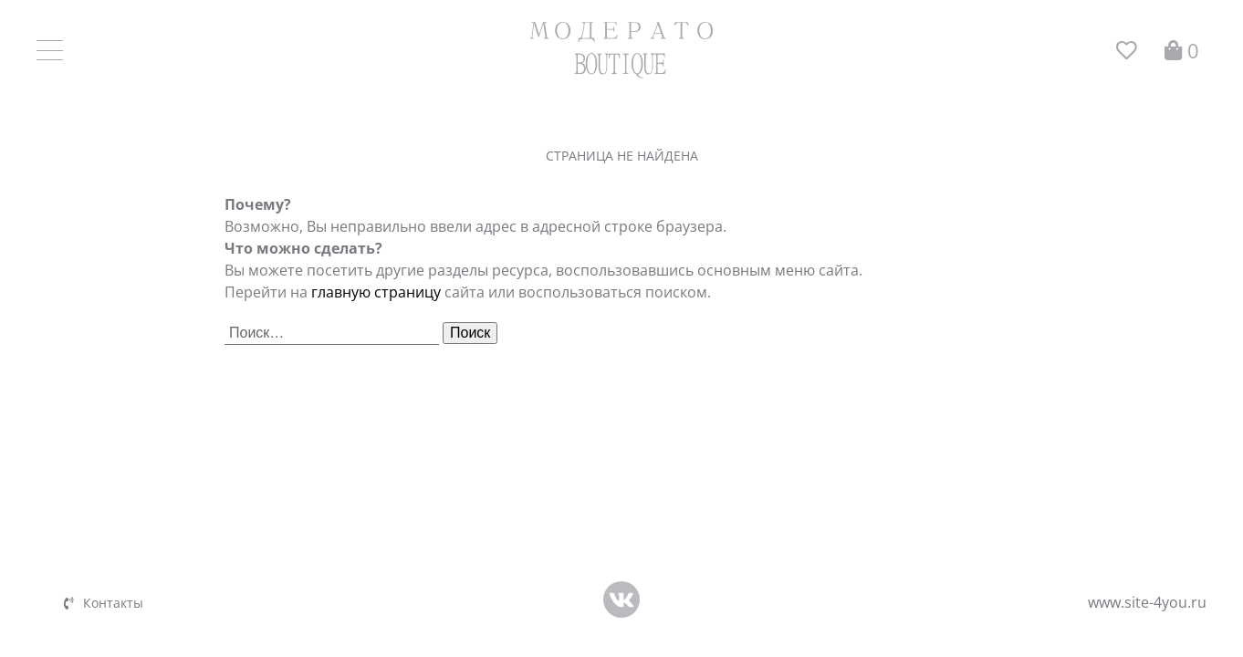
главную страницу (376, 292)
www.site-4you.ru (1147, 602)
